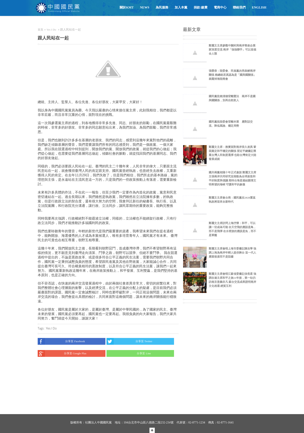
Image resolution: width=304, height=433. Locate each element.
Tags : (42, 328)
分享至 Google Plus (62, 353)
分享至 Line (128, 353)
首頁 (40, 29)
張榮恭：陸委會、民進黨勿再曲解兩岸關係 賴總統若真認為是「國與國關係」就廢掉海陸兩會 (232, 74)
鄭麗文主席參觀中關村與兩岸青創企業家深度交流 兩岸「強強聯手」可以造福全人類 (232, 49)
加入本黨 (181, 7)
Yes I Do (51, 29)
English (259, 7)
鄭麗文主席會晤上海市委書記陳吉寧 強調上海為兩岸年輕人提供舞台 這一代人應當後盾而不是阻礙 (232, 252)
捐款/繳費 (200, 7)
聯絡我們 (239, 7)
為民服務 (162, 7)
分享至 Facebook (61, 341)
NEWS (144, 7)
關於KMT (127, 7)
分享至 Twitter (129, 341)
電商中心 (220, 7)
